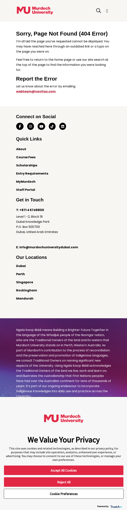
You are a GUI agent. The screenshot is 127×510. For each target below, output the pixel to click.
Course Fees (25, 157)
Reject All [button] (63, 482)
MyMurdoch (25, 181)
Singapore (24, 282)
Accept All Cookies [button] (64, 470)
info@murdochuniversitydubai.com (48, 247)
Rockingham (26, 290)
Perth (20, 274)
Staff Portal (25, 190)
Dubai (21, 266)
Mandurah (24, 298)
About (21, 149)
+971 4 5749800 (32, 210)
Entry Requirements (32, 173)
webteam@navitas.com (36, 91)
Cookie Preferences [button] (64, 494)
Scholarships (26, 165)
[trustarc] (116, 506)
